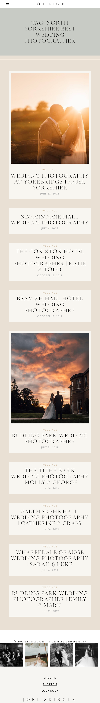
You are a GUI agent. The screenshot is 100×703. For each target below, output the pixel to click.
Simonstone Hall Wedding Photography (50, 220)
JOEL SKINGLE (50, 4)
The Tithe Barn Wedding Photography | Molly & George (50, 477)
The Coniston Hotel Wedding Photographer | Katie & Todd (50, 261)
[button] (8, 4)
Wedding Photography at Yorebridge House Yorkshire (50, 182)
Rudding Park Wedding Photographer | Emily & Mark (50, 599)
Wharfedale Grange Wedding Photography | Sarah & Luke (50, 558)
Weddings (50, 170)
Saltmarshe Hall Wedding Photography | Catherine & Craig (50, 518)
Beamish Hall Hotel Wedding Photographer (50, 305)
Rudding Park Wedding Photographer (50, 439)
